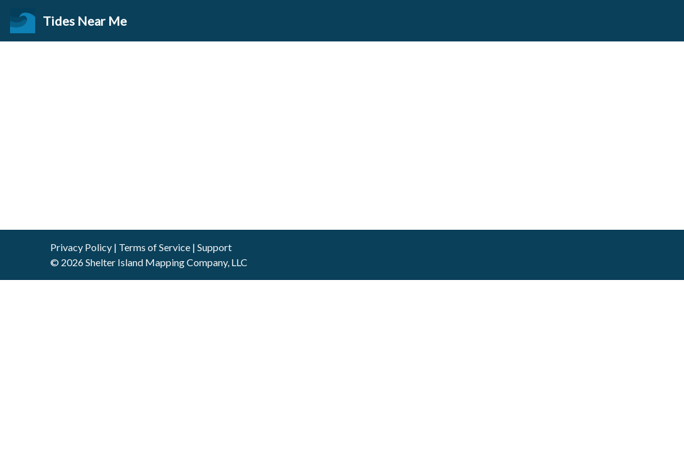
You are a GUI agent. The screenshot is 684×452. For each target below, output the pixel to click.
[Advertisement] (342, 135)
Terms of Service (154, 247)
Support (214, 247)
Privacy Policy (81, 247)
